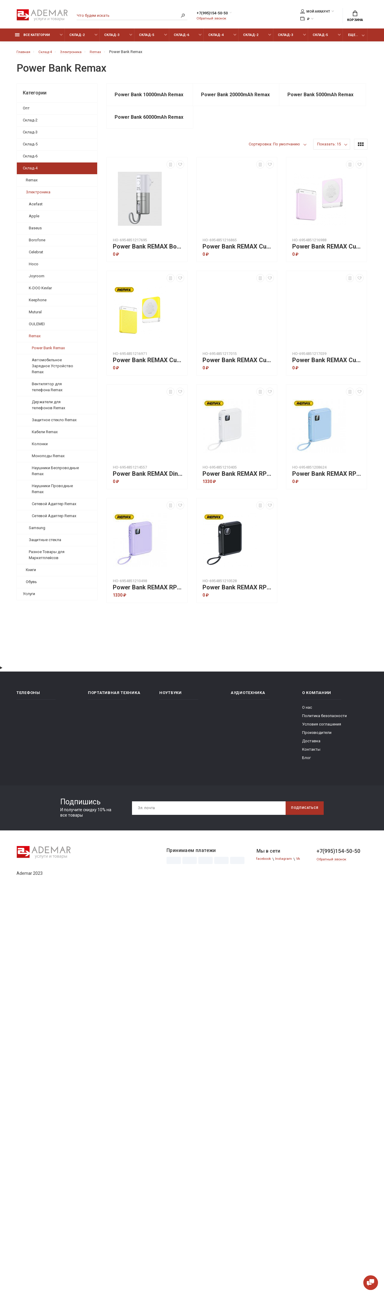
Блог (306, 776)
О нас (307, 726)
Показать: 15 (329, 163)
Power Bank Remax (48, 351)
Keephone (37, 303)
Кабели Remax (45, 435)
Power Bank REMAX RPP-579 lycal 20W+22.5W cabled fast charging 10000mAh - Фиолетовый (148, 606)
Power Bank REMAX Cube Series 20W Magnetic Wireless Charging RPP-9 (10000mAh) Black (238, 379)
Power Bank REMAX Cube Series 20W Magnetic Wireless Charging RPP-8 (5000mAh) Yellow (148, 379)
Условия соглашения (321, 743)
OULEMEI (37, 327)
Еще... (353, 38)
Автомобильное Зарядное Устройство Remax (52, 369)
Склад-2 (77, 38)
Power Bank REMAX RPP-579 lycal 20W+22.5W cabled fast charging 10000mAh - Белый (238, 492)
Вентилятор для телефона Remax (47, 390)
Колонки (40, 447)
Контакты (311, 768)
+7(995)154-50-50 (218, 14)
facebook (265, 878)
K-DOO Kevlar (40, 291)
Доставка (311, 760)
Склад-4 (216, 38)
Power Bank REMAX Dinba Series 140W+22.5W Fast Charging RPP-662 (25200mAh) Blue (148, 492)
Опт (26, 111)
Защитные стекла (45, 543)
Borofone (37, 243)
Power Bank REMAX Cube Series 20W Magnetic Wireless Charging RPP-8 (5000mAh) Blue (238, 265)
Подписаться (302, 827)
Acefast (36, 207)
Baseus (35, 231)
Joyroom (36, 279)
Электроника (38, 195)
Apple (34, 219)
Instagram (287, 878)
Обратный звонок (213, 19)
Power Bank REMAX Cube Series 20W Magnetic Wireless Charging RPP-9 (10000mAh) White (328, 379)
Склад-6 (181, 38)
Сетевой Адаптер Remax (54, 507)
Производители (317, 751)
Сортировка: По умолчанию (274, 163)
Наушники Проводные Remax (52, 492)
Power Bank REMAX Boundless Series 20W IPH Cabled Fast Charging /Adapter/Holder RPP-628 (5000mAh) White (148, 265)
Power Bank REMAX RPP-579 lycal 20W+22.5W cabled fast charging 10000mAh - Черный (238, 606)
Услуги (29, 597)
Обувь (31, 585)
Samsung (37, 531)
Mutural (35, 315)
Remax (32, 183)
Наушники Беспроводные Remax (55, 474)
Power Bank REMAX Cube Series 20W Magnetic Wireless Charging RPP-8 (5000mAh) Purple (328, 265)
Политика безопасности (324, 734)
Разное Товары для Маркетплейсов (46, 558)
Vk (302, 878)
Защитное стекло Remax (54, 423)
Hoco (33, 267)
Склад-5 (146, 38)
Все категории (32, 38)
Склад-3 (111, 38)
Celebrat (36, 255)
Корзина (355, 16)
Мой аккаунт (315, 12)
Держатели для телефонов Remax (48, 408)
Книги (31, 573)
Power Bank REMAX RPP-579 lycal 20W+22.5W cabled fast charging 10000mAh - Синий (328, 492)
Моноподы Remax (48, 459)
